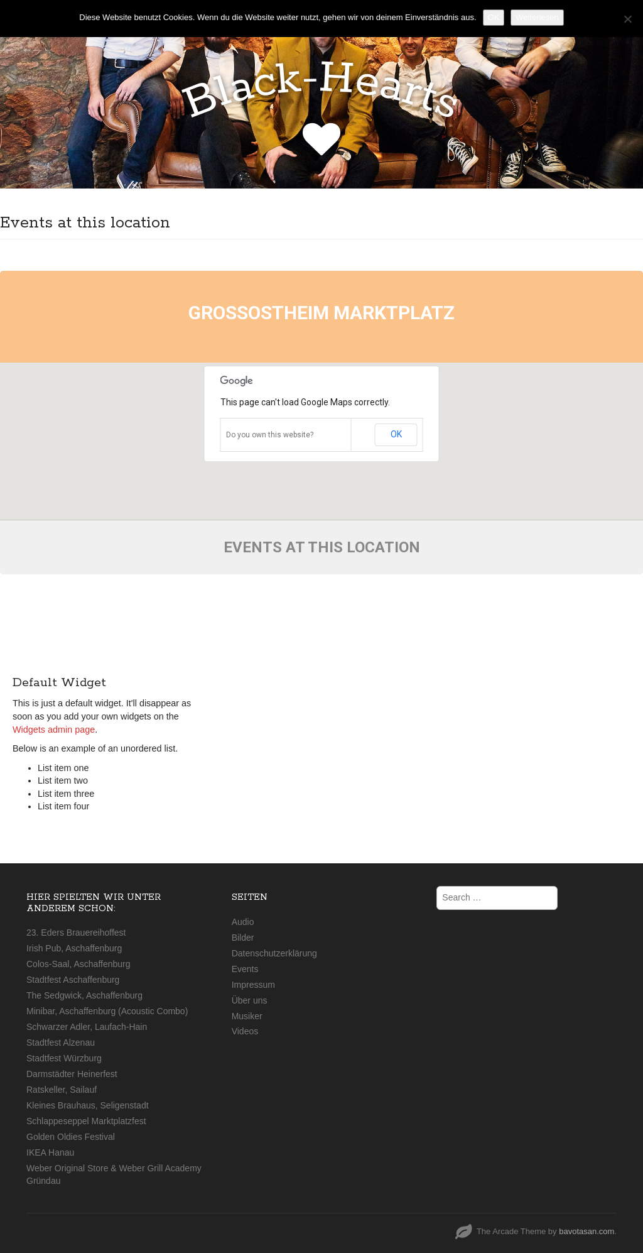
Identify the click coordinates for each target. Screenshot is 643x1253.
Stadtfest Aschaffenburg (72, 980)
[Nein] (627, 19)
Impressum (253, 985)
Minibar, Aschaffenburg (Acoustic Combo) (107, 1011)
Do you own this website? (269, 434)
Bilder (243, 938)
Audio (243, 922)
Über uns (249, 1000)
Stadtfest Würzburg (64, 1058)
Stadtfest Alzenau (60, 1042)
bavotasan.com (586, 1231)
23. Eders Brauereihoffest (76, 932)
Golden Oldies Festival (70, 1137)
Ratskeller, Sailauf (61, 1090)
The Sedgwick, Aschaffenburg (84, 995)
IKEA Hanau (50, 1152)
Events (245, 969)
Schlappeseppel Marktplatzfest (86, 1121)
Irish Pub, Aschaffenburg (74, 948)
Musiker (247, 1016)
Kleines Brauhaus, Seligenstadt (87, 1105)
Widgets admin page (54, 730)
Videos (245, 1031)
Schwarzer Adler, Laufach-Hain (86, 1027)
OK (396, 434)
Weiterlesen (537, 17)
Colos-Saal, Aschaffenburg (78, 964)
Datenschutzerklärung (274, 953)
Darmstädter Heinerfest (71, 1074)
